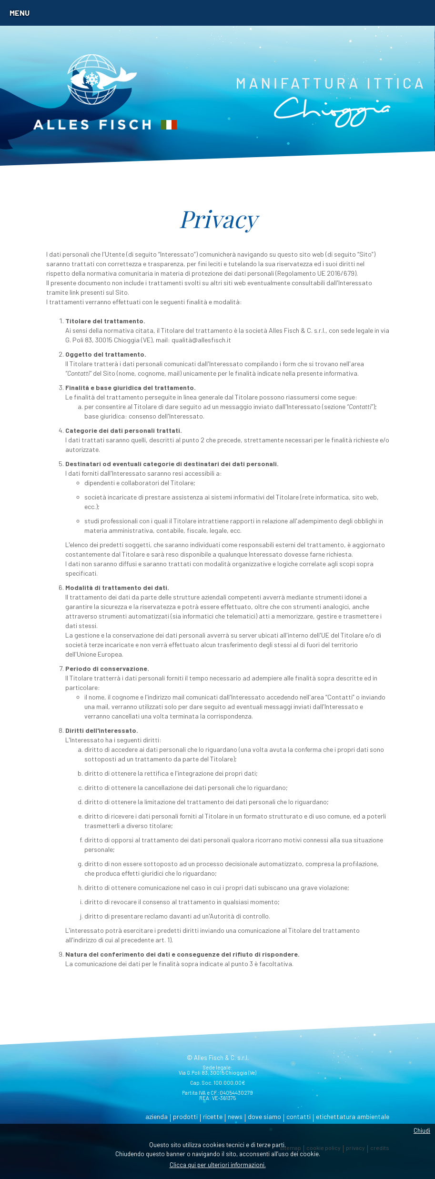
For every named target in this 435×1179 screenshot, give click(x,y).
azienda (156, 1116)
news (235, 1116)
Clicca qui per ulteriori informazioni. (218, 1165)
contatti (298, 1116)
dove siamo (264, 1116)
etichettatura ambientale (352, 1116)
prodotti (185, 1116)
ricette (213, 1116)
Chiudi (422, 1130)
